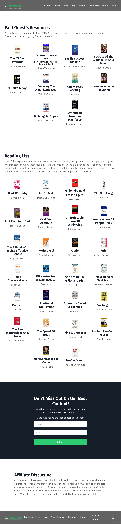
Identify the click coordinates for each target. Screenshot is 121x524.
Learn (65, 5)
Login (113, 5)
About (105, 5)
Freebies (82, 5)
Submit (60, 442)
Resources (94, 5)
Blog (73, 5)
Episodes (46, 5)
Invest (57, 5)
